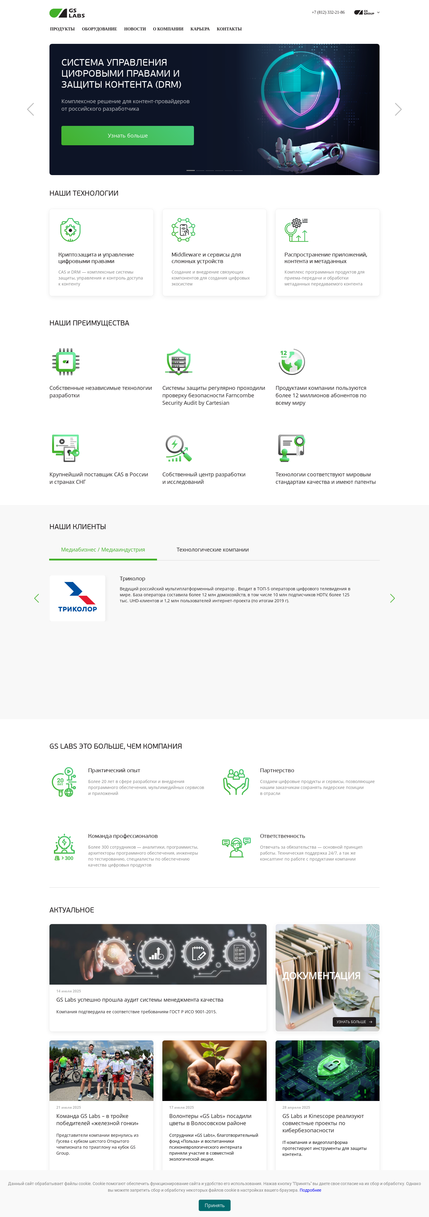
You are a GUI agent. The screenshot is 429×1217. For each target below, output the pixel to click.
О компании (168, 29)
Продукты (62, 29)
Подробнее (310, 1190)
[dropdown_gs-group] (365, 12)
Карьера (200, 29)
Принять (215, 1205)
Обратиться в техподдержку (310, 1169)
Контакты (229, 29)
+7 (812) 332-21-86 (328, 12)
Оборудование (99, 29)
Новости (135, 29)
